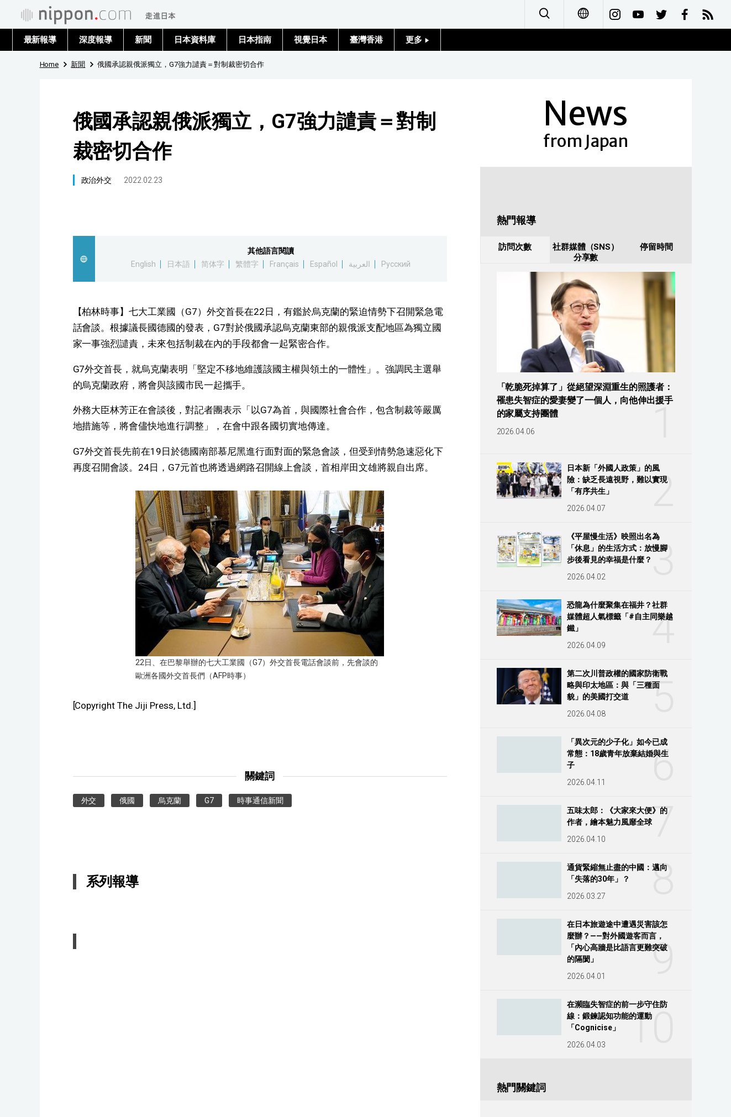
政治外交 (96, 180)
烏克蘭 (169, 800)
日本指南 (254, 40)
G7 (209, 800)
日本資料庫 (194, 40)
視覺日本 (310, 40)
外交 (89, 800)
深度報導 (95, 40)
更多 (417, 40)
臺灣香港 (366, 40)
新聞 (143, 40)
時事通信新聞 (260, 800)
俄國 (127, 800)
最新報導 (40, 40)
